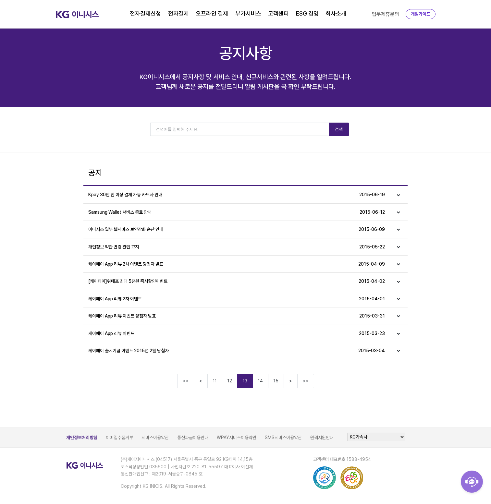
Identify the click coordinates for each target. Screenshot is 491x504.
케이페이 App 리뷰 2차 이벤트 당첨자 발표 (236, 264)
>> (306, 380)
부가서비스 (248, 13)
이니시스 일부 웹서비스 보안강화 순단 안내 (236, 229)
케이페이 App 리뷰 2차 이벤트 (236, 298)
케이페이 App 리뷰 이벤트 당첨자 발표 (236, 315)
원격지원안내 (322, 437)
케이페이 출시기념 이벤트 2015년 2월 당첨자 (236, 350)
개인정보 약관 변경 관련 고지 (236, 246)
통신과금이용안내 (192, 437)
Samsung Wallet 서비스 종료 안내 (236, 212)
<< (186, 380)
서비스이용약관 (155, 437)
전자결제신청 (145, 13)
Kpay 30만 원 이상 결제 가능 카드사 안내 (236, 194)
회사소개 (335, 13)
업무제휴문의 (385, 14)
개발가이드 (420, 14)
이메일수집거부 (119, 437)
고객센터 (278, 13)
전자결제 (178, 13)
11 (215, 380)
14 (260, 380)
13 (245, 380)
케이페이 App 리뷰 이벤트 (236, 333)
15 (276, 380)
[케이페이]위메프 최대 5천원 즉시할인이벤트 (236, 281)
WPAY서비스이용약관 (236, 437)
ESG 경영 (307, 13)
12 (229, 380)
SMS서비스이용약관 (283, 437)
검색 (339, 129)
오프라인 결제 (212, 13)
